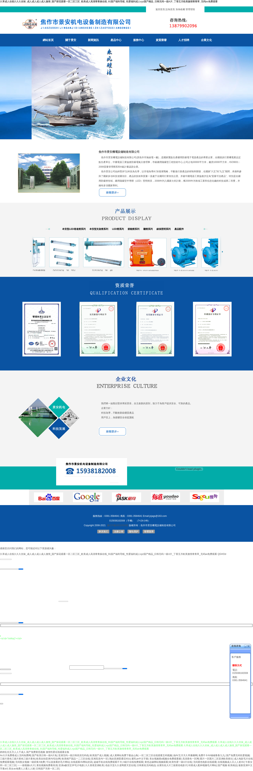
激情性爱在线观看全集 (57, 752)
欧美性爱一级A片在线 (180, 762)
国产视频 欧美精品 (227, 766)
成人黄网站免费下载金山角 (124, 756)
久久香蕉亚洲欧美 (94, 766)
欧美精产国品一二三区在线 (76, 759)
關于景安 (70, 40)
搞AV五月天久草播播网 (185, 756)
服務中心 (138, 40)
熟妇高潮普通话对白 (119, 759)
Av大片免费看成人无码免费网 (15, 756)
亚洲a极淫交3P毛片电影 (71, 766)
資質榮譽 (161, 40)
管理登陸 (190, 9)
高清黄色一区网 (190, 759)
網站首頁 (48, 40)
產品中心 (116, 40)
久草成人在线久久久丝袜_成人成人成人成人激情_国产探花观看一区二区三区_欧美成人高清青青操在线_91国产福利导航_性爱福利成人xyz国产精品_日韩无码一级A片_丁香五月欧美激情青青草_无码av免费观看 (109, 1)
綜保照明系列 (164, 229)
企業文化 (206, 40)
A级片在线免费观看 (133, 762)
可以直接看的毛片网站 (58, 762)
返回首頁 (160, 9)
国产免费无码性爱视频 (237, 756)
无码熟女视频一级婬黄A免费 (30, 762)
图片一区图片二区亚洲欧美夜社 (216, 759)
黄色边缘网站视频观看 (156, 762)
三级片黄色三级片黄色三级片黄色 (17, 759)
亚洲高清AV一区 (99, 759)
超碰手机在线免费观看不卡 (108, 762)
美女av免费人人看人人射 (22, 769)
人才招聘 (183, 40)
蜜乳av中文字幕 (140, 759)
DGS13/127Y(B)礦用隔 (34, 269)
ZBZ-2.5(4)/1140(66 (185, 269)
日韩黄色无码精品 (146, 766)
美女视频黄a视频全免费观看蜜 (165, 759)
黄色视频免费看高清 (47, 766)
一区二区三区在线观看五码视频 (155, 756)
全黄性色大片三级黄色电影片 (172, 766)
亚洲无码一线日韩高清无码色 (73, 756)
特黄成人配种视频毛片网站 (202, 766)
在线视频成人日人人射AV (231, 762)
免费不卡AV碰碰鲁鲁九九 (211, 756)
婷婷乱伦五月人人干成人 (13, 752)
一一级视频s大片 (26, 766)
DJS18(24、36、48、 (104, 269)
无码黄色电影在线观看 (205, 762)
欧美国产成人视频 (99, 756)
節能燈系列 (133, 229)
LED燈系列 (118, 229)
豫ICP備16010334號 (117, 525)
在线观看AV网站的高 (81, 762)
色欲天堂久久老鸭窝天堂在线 (120, 766)
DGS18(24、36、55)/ (65, 269)
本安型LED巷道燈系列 (74, 229)
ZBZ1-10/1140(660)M (148, 269)
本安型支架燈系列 (98, 229)
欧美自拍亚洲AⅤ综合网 (48, 759)
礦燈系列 (148, 229)
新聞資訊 (93, 40)
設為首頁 (170, 9)
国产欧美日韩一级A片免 (44, 756)
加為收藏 (180, 9)
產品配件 (179, 229)
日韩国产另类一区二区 (47, 769)
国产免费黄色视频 (35, 752)
